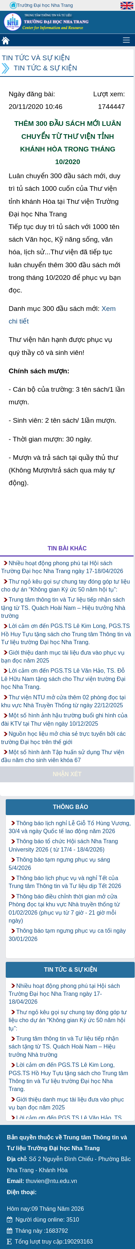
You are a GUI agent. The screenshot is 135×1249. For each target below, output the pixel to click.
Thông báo (70, 807)
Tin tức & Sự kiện (45, 68)
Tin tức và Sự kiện (36, 58)
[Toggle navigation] (126, 40)
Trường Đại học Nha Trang (41, 5)
